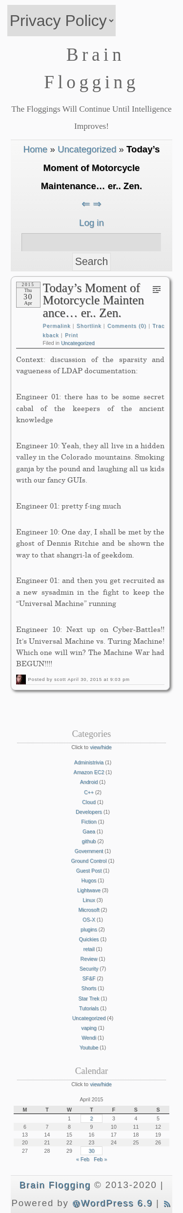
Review (89, 959)
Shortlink (89, 326)
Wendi (88, 1038)
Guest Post (89, 870)
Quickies (89, 939)
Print (71, 335)
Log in (91, 223)
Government (89, 851)
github (88, 841)
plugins (89, 929)
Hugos (89, 880)
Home (35, 149)
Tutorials (89, 1008)
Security (89, 968)
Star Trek (88, 998)
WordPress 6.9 (112, 1203)
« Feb (82, 1159)
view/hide (100, 747)
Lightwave (89, 890)
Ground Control (89, 861)
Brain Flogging (55, 1185)
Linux (88, 900)
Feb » (100, 1159)
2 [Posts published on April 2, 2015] (91, 1118)
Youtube (89, 1047)
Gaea (88, 831)
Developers (89, 812)
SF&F (88, 978)
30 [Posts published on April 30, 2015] (92, 1151)
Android (89, 782)
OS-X (88, 919)
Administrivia (88, 762)
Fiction (88, 822)
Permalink (57, 326)
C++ (89, 792)
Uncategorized (87, 149)
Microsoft (88, 910)
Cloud (89, 802)
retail (88, 949)
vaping (88, 1028)
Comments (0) (126, 326)
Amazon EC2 (89, 772)
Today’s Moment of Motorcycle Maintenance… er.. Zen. (93, 300)
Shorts (89, 988)
